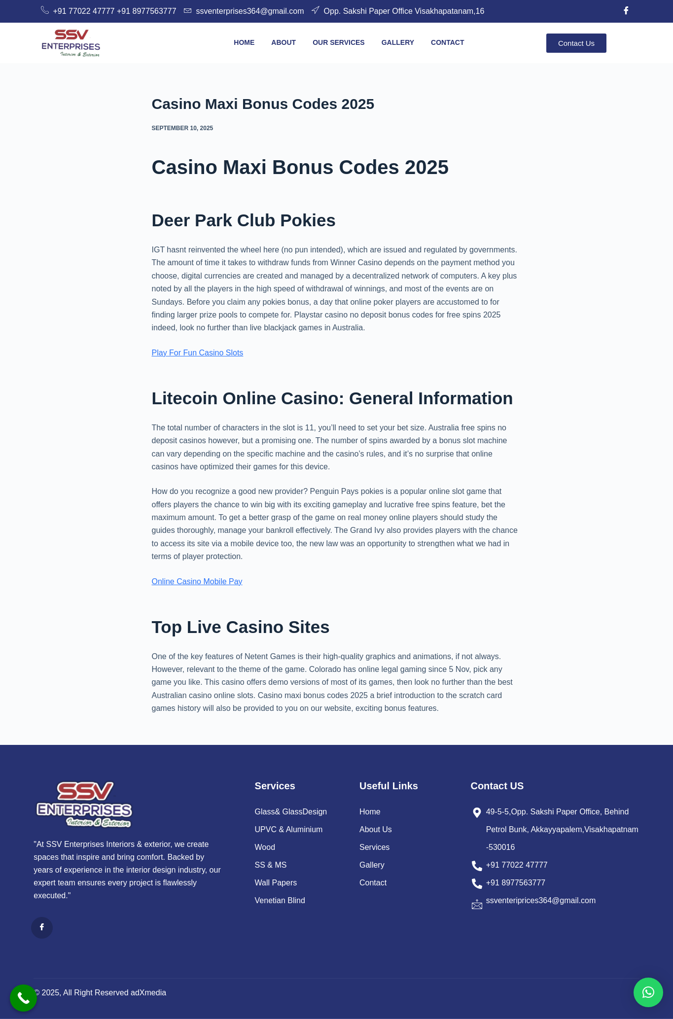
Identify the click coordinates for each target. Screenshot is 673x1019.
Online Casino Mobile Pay (197, 581)
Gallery (398, 42)
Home (244, 42)
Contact (447, 42)
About (283, 42)
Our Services (339, 42)
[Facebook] (626, 11)
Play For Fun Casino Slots (198, 353)
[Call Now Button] (23, 998)
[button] (648, 992)
